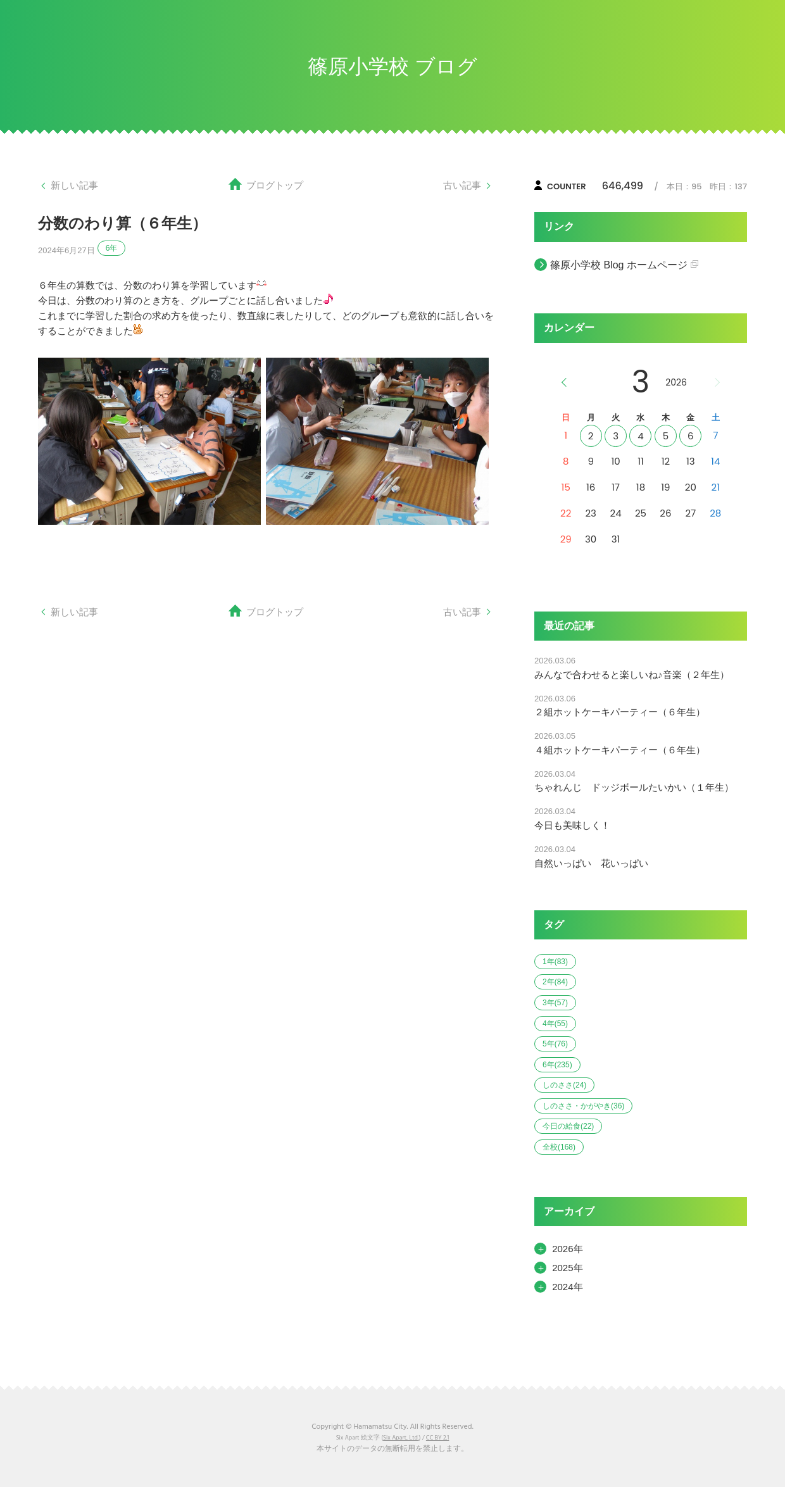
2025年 (567, 1267)
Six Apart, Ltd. (400, 1438)
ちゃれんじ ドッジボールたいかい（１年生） (634, 787)
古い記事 (462, 185)
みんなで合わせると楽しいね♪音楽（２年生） (631, 674)
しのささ (564, 1085)
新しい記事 (74, 185)
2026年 (567, 1248)
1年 (555, 961)
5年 (555, 1043)
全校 (559, 1147)
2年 (555, 981)
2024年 (567, 1286)
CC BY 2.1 (437, 1438)
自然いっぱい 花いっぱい (591, 863)
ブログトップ (274, 185)
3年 (555, 1002)
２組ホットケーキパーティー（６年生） (619, 711)
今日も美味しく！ (572, 825)
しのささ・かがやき (583, 1105)
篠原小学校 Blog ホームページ (619, 265)
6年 (112, 248)
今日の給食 (568, 1126)
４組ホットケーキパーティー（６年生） (619, 749)
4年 (555, 1023)
